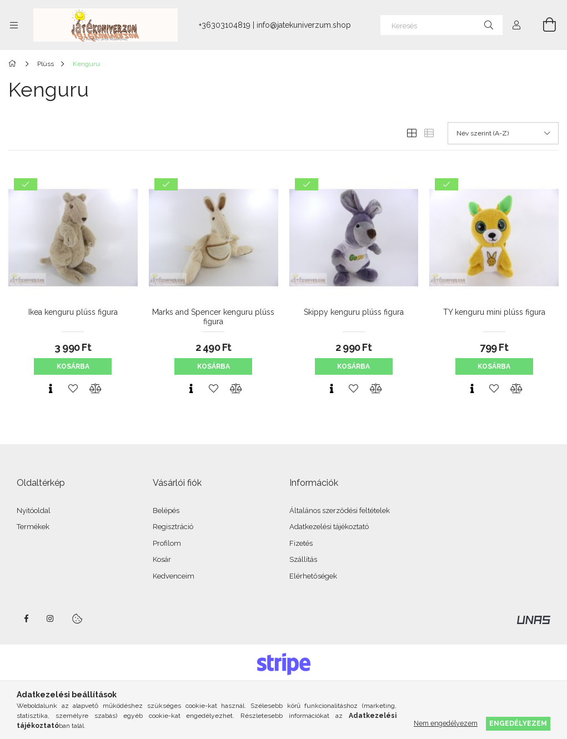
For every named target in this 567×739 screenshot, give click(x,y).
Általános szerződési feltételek (339, 510)
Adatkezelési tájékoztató (329, 526)
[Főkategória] (14, 64)
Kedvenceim (173, 576)
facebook (26, 618)
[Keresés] (441, 25)
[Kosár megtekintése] (543, 25)
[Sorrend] (503, 133)
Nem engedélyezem (446, 723)
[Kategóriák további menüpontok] (14, 25)
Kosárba (73, 366)
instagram (50, 618)
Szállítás (303, 559)
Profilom (167, 543)
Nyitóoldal (34, 510)
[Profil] (516, 25)
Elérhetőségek (313, 576)
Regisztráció (173, 526)
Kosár (162, 559)
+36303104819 (224, 25)
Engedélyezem (518, 723)
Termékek (33, 526)
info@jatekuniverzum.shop (304, 25)
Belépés (166, 510)
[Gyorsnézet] (50, 388)
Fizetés (301, 543)
